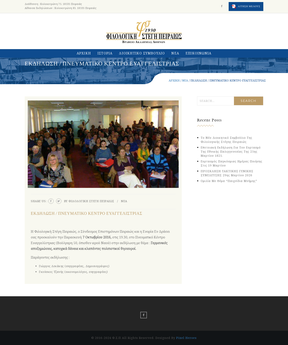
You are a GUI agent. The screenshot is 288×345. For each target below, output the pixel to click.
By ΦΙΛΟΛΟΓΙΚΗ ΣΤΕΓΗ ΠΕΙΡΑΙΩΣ (89, 201)
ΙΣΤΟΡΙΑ (104, 53)
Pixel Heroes (186, 338)
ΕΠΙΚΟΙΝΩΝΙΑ (198, 53)
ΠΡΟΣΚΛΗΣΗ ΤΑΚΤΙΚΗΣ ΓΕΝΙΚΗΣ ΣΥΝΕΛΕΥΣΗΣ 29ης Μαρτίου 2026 (227, 173)
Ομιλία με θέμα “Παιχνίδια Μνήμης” (229, 181)
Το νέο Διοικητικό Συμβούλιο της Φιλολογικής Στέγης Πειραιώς (226, 140)
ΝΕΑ (175, 53)
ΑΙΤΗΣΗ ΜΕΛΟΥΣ (246, 6)
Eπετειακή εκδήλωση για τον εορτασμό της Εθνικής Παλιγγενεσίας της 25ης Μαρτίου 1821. (231, 151)
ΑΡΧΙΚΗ (84, 53)
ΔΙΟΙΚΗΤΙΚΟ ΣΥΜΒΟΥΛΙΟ (142, 53)
